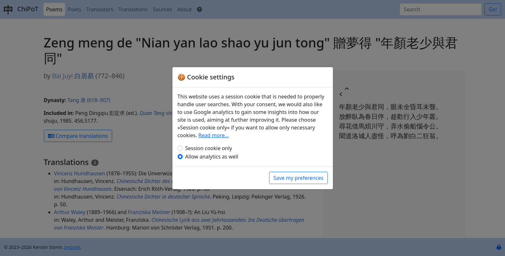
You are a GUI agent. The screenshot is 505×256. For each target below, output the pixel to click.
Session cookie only (208, 148)
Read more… (213, 135)
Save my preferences (298, 177)
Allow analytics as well (211, 156)
